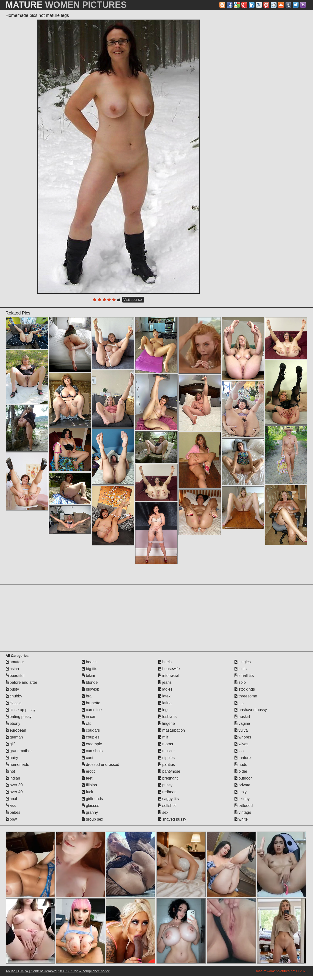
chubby (14, 696)
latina (165, 703)
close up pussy (20, 710)
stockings (245, 689)
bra (87, 696)
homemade (17, 764)
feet (87, 778)
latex (164, 696)
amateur (15, 662)
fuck (87, 792)
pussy (165, 785)
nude (241, 764)
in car (89, 717)
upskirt (242, 717)
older (241, 771)
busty (12, 689)
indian (13, 778)
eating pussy (19, 717)
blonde (90, 682)
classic (13, 703)
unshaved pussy (251, 710)
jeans (165, 682)
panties (166, 764)
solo (240, 682)
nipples (166, 758)
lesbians (167, 717)
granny (90, 812)
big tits (89, 669)
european (16, 730)
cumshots (92, 751)
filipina (89, 785)
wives (241, 744)
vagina (242, 723)
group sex (92, 819)
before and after (21, 682)
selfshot (167, 805)
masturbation (171, 730)
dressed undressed (100, 764)
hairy (12, 758)
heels (165, 662)
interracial (168, 675)
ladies (165, 689)
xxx (239, 751)
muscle (166, 751)
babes (13, 812)
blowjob (90, 689)
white (241, 819)
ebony (13, 723)
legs (163, 710)
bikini (88, 675)
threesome (246, 696)
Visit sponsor (133, 300)
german (14, 737)
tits (239, 703)
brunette (91, 703)
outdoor (243, 778)
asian (12, 669)
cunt (87, 758)
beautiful (15, 675)
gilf (10, 744)
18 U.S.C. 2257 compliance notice (84, 971)
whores (243, 737)
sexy (240, 792)
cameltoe (92, 710)
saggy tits (168, 799)
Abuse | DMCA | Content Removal (31, 971)
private (242, 785)
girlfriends (92, 799)
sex (163, 812)
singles (243, 662)
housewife (169, 669)
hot (10, 771)
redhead (167, 792)
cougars (91, 730)
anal (11, 799)
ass (11, 805)
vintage (243, 812)
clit (86, 723)
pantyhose (169, 771)
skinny (242, 799)
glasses (90, 805)
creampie (92, 744)
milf (163, 737)
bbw (11, 819)
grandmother (19, 751)
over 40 (14, 792)
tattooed (244, 805)
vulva (241, 730)
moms (165, 744)
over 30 (14, 785)
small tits (244, 675)
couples (91, 737)
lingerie (166, 723)
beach (89, 662)
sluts (240, 669)
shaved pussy (172, 819)
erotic (89, 771)
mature (243, 758)
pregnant (168, 778)
